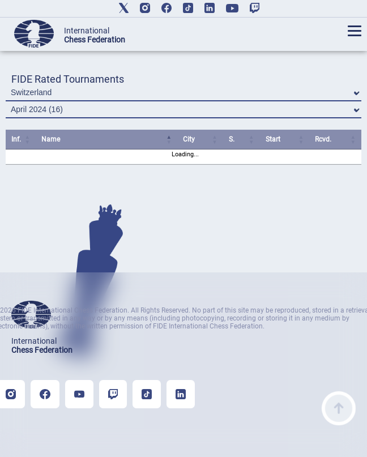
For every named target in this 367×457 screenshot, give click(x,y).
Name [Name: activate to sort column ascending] (50, 139)
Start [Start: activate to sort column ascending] (273, 139)
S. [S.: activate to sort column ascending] (231, 139)
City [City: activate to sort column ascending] (189, 139)
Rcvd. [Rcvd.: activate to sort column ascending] (323, 139)
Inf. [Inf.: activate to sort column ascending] (16, 139)
